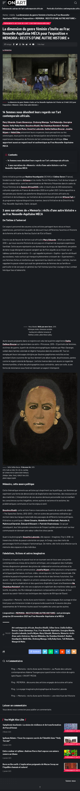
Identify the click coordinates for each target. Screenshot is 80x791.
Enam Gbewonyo (24, 122)
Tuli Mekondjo (56, 122)
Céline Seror (54, 628)
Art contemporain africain (23, 628)
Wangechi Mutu (19, 129)
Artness (27, 180)
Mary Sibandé (45, 633)
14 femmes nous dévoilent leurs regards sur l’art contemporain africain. (38, 160)
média (12, 15)
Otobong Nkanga (41, 122)
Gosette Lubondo (35, 129)
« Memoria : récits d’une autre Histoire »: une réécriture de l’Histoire (46, 696)
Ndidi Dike (27, 639)
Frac (36, 630)
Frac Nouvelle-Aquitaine (49, 630)
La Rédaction (7, 50)
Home (5, 15)
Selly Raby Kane (54, 639)
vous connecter (19, 709)
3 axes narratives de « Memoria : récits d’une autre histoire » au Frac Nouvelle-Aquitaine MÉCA (36, 166)
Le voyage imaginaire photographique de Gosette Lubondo (42, 689)
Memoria (56, 633)
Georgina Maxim (67, 630)
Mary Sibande (9, 122)
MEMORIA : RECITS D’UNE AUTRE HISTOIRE (35, 613)
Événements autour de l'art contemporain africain (26, 23)
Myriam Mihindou (38, 636)
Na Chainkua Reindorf (51, 125)
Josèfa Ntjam (42, 569)
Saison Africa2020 (29, 187)
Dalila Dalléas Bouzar (55, 129)
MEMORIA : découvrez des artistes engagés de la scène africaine (45, 682)
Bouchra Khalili (33, 125)
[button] (5, 3)
